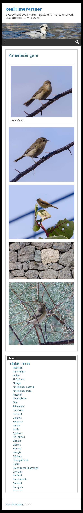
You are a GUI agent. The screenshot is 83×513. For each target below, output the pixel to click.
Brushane (18, 490)
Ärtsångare (18, 406)
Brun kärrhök (19, 479)
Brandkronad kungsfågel (25, 467)
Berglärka (18, 421)
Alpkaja (16, 383)
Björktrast (18, 433)
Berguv (16, 425)
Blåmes (17, 444)
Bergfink (17, 417)
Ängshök (17, 394)
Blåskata (17, 456)
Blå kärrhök (19, 436)
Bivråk (16, 429)
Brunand (17, 483)
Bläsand (17, 448)
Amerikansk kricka (22, 390)
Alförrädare (19, 379)
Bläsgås (17, 452)
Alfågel (16, 375)
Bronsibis (18, 471)
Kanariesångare (23, 55)
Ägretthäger (19, 371)
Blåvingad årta (20, 460)
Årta (15, 402)
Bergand (17, 413)
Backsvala (18, 410)
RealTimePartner (23, 9)
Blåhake (17, 440)
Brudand (17, 475)
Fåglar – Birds (20, 363)
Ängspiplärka (19, 398)
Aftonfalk (17, 367)
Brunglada (18, 487)
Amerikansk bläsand (23, 386)
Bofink (16, 463)
